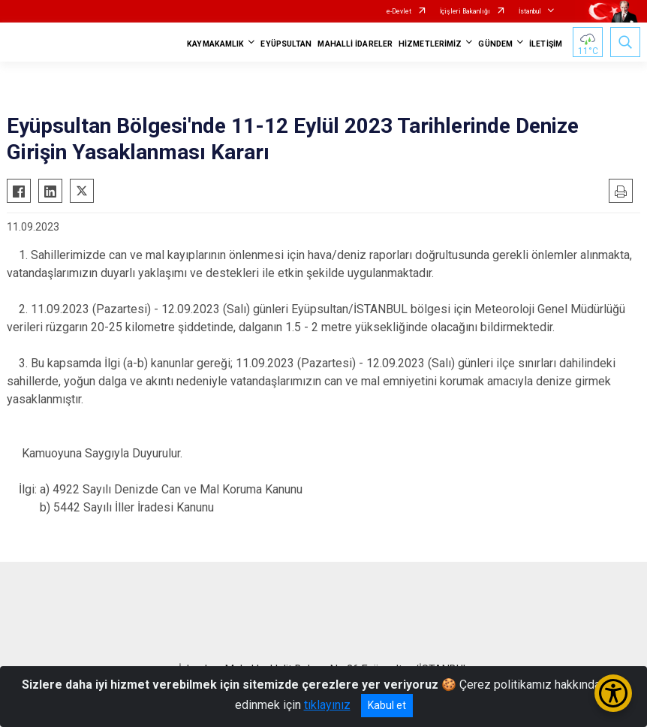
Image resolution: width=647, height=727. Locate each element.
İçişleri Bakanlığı (465, 11)
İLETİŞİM (545, 44)
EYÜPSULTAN (285, 44)
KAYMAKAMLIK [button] (215, 44)
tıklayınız (327, 705)
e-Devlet (399, 11)
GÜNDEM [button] (495, 44)
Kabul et (387, 705)
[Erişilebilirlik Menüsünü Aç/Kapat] (613, 693)
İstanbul (530, 11)
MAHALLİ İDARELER (355, 44)
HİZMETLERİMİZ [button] (430, 44)
